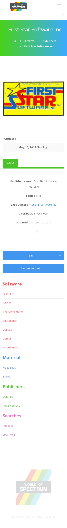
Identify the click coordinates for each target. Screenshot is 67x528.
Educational (10, 320)
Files (30, 256)
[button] (63, 15)
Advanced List (11, 405)
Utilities (7, 329)
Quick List (8, 294)
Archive (29, 41)
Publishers (49, 41)
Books (6, 376)
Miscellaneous (11, 347)
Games (7, 303)
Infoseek (8, 425)
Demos (7, 338)
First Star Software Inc (42, 204)
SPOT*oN (9, 434)
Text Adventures (13, 311)
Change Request (30, 268)
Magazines (9, 367)
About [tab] (10, 162)
